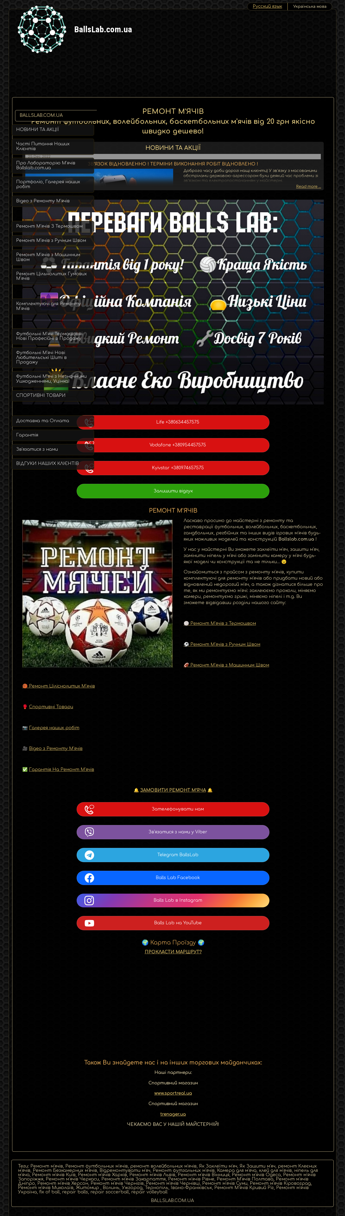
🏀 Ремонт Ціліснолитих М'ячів (143, 665)
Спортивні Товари (135, 686)
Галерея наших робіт (138, 707)
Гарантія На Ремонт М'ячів (146, 748)
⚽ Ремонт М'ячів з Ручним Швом (145, 623)
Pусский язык (267, 6)
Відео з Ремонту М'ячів (140, 727)
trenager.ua (215, 1093)
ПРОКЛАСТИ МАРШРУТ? (215, 931)
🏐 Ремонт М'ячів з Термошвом (143, 602)
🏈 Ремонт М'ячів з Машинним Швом (149, 644)
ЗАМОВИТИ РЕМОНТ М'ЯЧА (215, 769)
